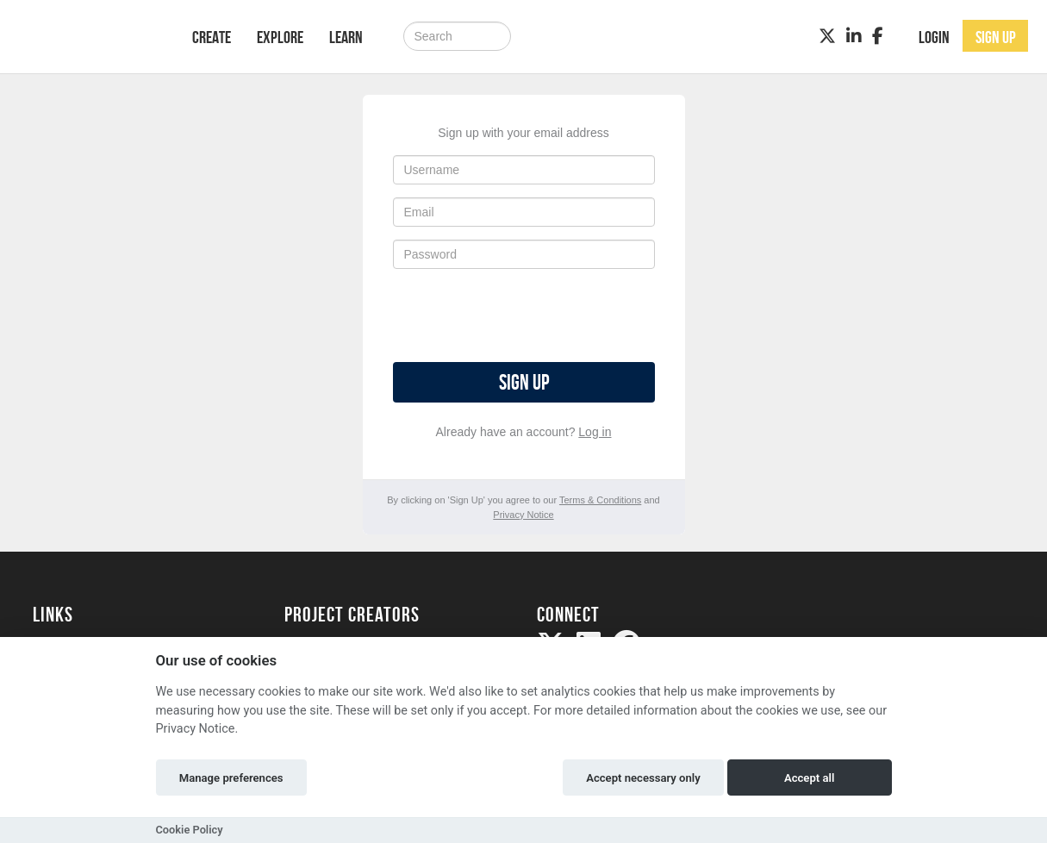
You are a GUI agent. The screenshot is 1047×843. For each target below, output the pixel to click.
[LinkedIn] (854, 36)
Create (211, 37)
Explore (280, 37)
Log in (594, 432)
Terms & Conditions (600, 500)
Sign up (524, 382)
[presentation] (524, 315)
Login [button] (934, 37)
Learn (346, 37)
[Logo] (90, 35)
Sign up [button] (995, 37)
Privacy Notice (523, 514)
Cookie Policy (189, 829)
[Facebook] (877, 36)
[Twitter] (827, 36)
